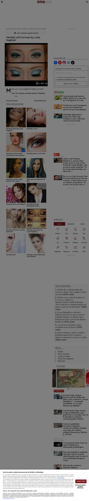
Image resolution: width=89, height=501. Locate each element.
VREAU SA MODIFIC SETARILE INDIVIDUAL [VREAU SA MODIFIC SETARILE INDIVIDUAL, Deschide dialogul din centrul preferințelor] (80, 486)
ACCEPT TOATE (81, 481)
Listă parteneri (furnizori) (8, 498)
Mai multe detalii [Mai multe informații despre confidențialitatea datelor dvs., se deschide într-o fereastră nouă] (60, 477)
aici (58, 483)
